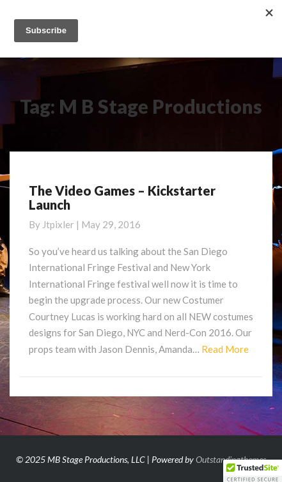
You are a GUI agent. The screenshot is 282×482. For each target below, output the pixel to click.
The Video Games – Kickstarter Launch (122, 197)
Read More (225, 349)
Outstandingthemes (231, 459)
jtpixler (58, 224)
